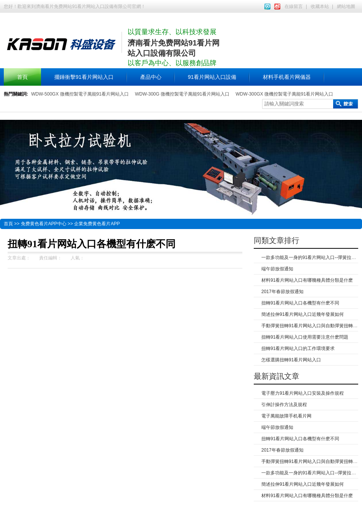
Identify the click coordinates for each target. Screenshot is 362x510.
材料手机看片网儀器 (287, 77)
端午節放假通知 (277, 268)
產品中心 (150, 77)
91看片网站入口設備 (212, 77)
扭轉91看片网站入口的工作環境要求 (298, 348)
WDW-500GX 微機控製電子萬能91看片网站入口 (80, 94)
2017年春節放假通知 (282, 291)
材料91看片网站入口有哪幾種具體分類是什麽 (307, 280)
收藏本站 (320, 6)
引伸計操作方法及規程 (284, 404)
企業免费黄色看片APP (97, 223)
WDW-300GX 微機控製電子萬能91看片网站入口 (284, 94)
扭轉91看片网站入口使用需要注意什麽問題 (304, 337)
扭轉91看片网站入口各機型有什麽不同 (300, 303)
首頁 (22, 77)
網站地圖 (346, 6)
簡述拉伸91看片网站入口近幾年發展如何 (302, 314)
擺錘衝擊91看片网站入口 (84, 77)
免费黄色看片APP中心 (43, 223)
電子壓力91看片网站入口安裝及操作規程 (302, 393)
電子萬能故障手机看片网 (286, 416)
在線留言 (294, 6)
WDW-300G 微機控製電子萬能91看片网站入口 (182, 94)
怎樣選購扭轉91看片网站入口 (291, 359)
